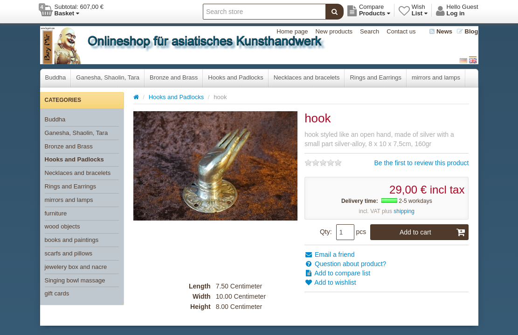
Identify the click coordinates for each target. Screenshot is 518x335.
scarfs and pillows (69, 253)
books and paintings (72, 239)
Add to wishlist (330, 282)
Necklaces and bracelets (307, 77)
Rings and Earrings (375, 77)
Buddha (55, 77)
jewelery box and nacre (76, 266)
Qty (325, 231)
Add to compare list (337, 273)
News (440, 31)
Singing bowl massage (75, 280)
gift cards (57, 293)
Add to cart (433, 232)
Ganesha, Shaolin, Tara (107, 77)
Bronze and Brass (174, 77)
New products (334, 31)
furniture (56, 213)
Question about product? (345, 264)
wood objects (62, 226)
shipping (404, 211)
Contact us (401, 31)
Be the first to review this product (421, 163)
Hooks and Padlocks (235, 77)
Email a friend (329, 254)
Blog (467, 31)
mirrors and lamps (436, 77)
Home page (292, 31)
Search (369, 31)
